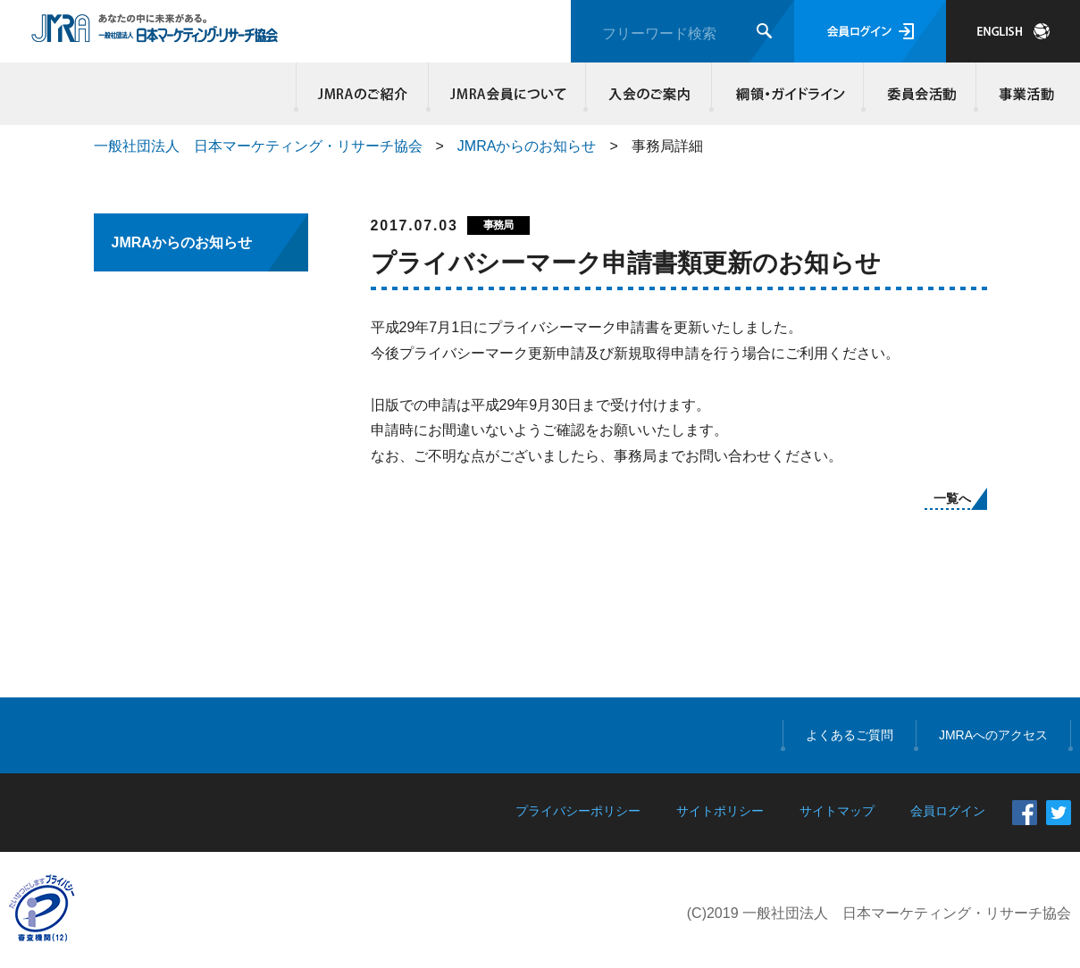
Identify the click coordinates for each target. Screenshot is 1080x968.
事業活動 (1024, 94)
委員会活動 (920, 94)
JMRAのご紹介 (363, 94)
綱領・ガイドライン (788, 94)
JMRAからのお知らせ (527, 146)
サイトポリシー (720, 811)
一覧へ (952, 498)
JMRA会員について (507, 94)
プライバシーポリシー (577, 811)
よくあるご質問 (849, 735)
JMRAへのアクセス (993, 735)
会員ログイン (870, 31)
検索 (764, 30)
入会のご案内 (649, 94)
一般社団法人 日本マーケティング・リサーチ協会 (258, 146)
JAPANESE (1013, 31)
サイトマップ (837, 811)
